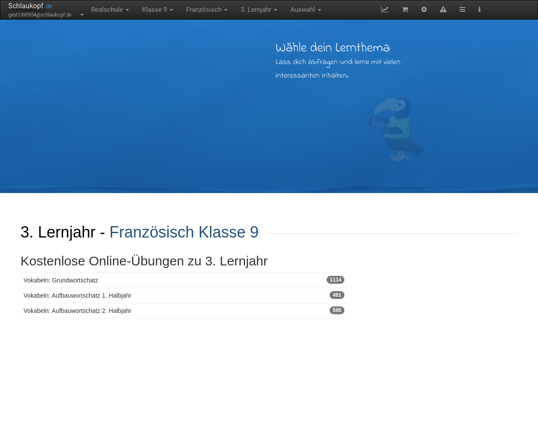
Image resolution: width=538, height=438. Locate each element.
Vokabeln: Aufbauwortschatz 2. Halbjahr (184, 310)
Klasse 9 (157, 10)
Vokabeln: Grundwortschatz (184, 280)
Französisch (207, 10)
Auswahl (305, 10)
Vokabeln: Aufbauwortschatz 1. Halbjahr (184, 295)
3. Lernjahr (259, 10)
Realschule (110, 10)
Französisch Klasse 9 (184, 232)
